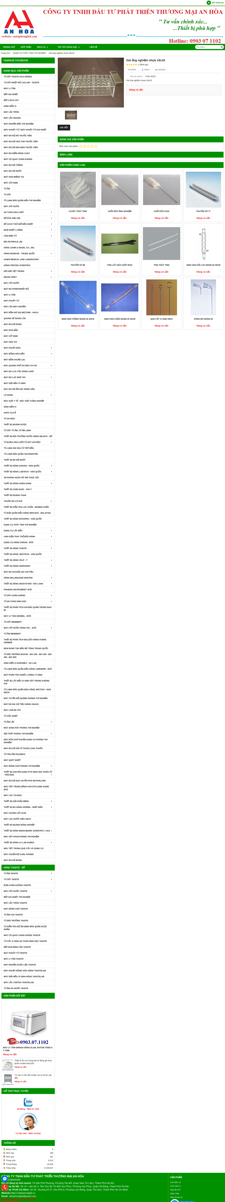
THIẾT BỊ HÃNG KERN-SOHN (28, 483)
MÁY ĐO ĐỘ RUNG (13, 324)
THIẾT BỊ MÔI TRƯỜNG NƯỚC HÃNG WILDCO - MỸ (28, 436)
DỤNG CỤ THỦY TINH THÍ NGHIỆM (20, 525)
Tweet (146, 70)
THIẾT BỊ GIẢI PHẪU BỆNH (28, 801)
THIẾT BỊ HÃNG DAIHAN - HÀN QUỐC (28, 466)
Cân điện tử (175, 1182)
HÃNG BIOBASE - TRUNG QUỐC (28, 253)
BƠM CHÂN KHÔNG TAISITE (17, 885)
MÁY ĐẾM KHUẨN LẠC (14, 359)
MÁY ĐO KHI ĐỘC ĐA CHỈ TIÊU (18, 572)
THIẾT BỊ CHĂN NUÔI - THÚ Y (18, 489)
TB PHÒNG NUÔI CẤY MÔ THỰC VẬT (21, 477)
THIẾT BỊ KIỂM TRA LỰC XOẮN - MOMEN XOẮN (26, 507)
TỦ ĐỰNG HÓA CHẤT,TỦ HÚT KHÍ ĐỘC (28, 442)
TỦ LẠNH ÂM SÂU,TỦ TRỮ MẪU (19, 448)
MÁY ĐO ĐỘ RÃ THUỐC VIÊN (18, 135)
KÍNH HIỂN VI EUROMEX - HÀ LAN (20, 663)
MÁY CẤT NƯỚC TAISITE (28, 891)
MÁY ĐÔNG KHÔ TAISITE (16, 909)
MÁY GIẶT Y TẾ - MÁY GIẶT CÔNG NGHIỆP (24, 401)
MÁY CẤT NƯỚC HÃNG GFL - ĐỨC (28, 628)
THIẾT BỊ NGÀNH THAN (15, 495)
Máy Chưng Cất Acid (15, 813)
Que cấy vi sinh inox (161, 319)
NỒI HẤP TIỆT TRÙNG (28, 271)
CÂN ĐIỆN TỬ (28, 236)
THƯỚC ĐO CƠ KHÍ (28, 501)
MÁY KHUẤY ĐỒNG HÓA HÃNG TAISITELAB (25, 970)
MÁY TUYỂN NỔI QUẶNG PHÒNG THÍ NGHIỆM (25, 698)
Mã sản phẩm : (136, 76)
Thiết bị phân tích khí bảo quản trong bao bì (28, 608)
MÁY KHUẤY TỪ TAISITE (15, 953)
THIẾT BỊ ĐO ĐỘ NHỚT (15, 460)
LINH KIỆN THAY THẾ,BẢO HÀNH (28, 536)
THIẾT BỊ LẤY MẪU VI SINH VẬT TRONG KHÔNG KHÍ (27, 682)
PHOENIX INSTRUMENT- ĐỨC (18, 589)
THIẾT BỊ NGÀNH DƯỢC (15, 424)
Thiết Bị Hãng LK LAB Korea (28, 842)
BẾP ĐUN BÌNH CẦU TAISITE (17, 947)
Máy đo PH (175, 1190)
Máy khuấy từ (176, 1197)
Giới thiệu (26, 47)
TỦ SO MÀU (9, 418)
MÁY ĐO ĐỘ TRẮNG (13, 165)
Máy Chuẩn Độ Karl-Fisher (19, 854)
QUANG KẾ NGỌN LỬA (15, 318)
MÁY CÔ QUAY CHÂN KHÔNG (18, 159)
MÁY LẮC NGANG (12, 118)
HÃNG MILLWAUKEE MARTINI (28, 578)
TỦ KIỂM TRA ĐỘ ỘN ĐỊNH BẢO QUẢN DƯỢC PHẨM (25, 928)
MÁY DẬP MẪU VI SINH (15, 383)
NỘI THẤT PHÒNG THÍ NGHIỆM (28, 734)
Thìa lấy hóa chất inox (119, 265)
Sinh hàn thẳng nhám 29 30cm (78, 319)
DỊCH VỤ (42, 47)
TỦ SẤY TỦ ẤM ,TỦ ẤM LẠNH (17, 430)
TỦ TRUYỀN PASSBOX (14, 754)
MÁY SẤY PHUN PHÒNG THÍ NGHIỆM (21, 836)
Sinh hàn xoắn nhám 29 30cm (119, 319)
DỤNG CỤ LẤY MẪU (28, 530)
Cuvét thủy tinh (78, 211)
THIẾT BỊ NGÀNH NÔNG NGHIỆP (19, 825)
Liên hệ (85, 47)
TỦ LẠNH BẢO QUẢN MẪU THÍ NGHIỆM (22, 200)
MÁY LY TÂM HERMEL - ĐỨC (17, 616)
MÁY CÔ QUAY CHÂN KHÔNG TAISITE (22, 935)
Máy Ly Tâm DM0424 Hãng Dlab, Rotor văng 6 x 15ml (27, 1049)
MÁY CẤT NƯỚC (11, 206)
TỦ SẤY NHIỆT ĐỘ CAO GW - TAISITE (21, 82)
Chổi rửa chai (161, 211)
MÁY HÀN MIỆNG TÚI (14, 177)
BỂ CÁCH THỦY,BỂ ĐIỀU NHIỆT (28, 224)
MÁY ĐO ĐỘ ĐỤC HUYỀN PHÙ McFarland (25, 781)
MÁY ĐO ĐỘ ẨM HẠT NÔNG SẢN (19, 389)
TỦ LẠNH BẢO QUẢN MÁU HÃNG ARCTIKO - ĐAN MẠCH (27, 691)
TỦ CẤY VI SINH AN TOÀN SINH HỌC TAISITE (25, 941)
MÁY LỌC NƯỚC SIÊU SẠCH (17, 819)
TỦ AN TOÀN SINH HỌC (28, 601)
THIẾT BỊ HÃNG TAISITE (28, 548)
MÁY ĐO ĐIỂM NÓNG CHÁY (17, 153)
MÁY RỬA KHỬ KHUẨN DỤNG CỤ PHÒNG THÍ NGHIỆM (25, 741)
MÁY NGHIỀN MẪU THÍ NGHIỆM (19, 124)
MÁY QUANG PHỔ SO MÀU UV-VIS (28, 365)
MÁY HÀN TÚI (10, 342)
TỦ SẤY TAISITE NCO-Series (18, 76)
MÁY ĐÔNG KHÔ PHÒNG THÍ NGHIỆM (28, 766)
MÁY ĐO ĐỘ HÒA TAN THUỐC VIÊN (21, 141)
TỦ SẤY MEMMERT (13, 622)
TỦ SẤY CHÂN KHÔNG (28, 595)
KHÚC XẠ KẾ (10, 413)
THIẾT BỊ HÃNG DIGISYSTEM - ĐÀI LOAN (28, 584)
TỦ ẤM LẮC (28, 722)
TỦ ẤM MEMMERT (12, 634)
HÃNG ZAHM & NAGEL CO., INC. (19, 247)
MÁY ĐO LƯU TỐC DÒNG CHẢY (19, 371)
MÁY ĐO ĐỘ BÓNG (13, 860)
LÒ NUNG (28, 395)
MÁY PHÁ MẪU (11, 330)
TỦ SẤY (7, 194)
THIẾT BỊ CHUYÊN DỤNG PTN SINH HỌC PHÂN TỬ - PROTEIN (28, 773)
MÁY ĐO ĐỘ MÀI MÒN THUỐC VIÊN (21, 147)
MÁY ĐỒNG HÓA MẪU (28, 354)
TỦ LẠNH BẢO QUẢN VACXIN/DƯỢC (21, 454)
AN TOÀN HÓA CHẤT (28, 212)
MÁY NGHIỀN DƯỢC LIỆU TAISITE (20, 965)
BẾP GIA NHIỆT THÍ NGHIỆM (17, 897)
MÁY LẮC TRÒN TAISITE (15, 903)
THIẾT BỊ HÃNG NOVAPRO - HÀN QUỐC (23, 519)
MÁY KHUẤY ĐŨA (28, 348)
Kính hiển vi (175, 1186)
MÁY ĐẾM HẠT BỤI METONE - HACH (21, 312)
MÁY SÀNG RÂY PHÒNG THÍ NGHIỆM (21, 728)
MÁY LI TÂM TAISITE (14, 959)
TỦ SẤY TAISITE (28, 879)
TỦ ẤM (7, 189)
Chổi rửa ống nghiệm (119, 211)
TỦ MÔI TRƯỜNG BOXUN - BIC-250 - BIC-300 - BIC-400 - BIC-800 (28, 655)
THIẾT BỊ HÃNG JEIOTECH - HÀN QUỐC (23, 554)
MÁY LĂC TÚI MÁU (13, 795)
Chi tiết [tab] (64, 127)
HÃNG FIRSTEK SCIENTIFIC (17, 265)
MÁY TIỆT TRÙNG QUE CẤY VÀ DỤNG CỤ (23, 848)
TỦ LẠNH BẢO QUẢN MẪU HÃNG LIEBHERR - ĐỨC (28, 669)
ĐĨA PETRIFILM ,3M (13, 242)
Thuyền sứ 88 (78, 265)
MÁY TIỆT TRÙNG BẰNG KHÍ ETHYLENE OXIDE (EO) (26, 788)
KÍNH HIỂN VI (10, 106)
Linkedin (160, 70)
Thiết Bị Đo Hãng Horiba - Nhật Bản (28, 807)
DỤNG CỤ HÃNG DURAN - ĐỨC (19, 542)
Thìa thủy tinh (161, 265)
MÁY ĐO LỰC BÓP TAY (28, 377)
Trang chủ (9, 47)
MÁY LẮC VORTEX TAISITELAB (19, 982)
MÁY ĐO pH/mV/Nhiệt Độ (16, 289)
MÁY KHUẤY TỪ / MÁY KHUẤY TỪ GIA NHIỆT (25, 130)
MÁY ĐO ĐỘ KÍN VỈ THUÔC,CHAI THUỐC (23, 748)
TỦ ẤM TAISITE (28, 873)
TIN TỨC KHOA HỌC (65, 47)
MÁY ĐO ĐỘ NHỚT (13, 171)
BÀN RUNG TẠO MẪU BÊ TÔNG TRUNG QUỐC (26, 648)
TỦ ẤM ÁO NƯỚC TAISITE (16, 988)
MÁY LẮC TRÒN (11, 112)
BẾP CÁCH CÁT (11, 100)
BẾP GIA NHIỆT (11, 94)
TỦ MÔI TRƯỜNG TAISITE (16, 920)
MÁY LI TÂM (9, 88)
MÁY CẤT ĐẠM (11, 183)
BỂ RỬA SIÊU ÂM (28, 218)
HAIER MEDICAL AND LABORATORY (21, 259)
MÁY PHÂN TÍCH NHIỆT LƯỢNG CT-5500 (23, 675)
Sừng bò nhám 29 (203, 319)
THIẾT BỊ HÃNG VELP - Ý (28, 560)
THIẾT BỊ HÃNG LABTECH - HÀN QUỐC (28, 472)
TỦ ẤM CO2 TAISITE (13, 915)
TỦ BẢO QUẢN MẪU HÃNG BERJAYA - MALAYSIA (27, 513)
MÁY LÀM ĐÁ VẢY (12, 710)
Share (132, 70)
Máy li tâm (174, 1193)
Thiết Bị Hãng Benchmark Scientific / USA (28, 831)
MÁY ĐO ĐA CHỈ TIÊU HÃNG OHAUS (21, 704)
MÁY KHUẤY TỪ (11, 301)
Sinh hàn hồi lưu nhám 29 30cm (203, 265)
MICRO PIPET (28, 277)
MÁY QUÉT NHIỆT (12, 760)
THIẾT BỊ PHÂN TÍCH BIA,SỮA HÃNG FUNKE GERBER (25, 641)
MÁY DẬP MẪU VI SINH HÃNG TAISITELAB (24, 976)
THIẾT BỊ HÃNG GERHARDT (28, 566)
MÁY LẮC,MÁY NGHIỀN (15, 306)
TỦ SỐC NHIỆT (11, 716)
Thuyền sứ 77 (203, 211)
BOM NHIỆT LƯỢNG (28, 230)
